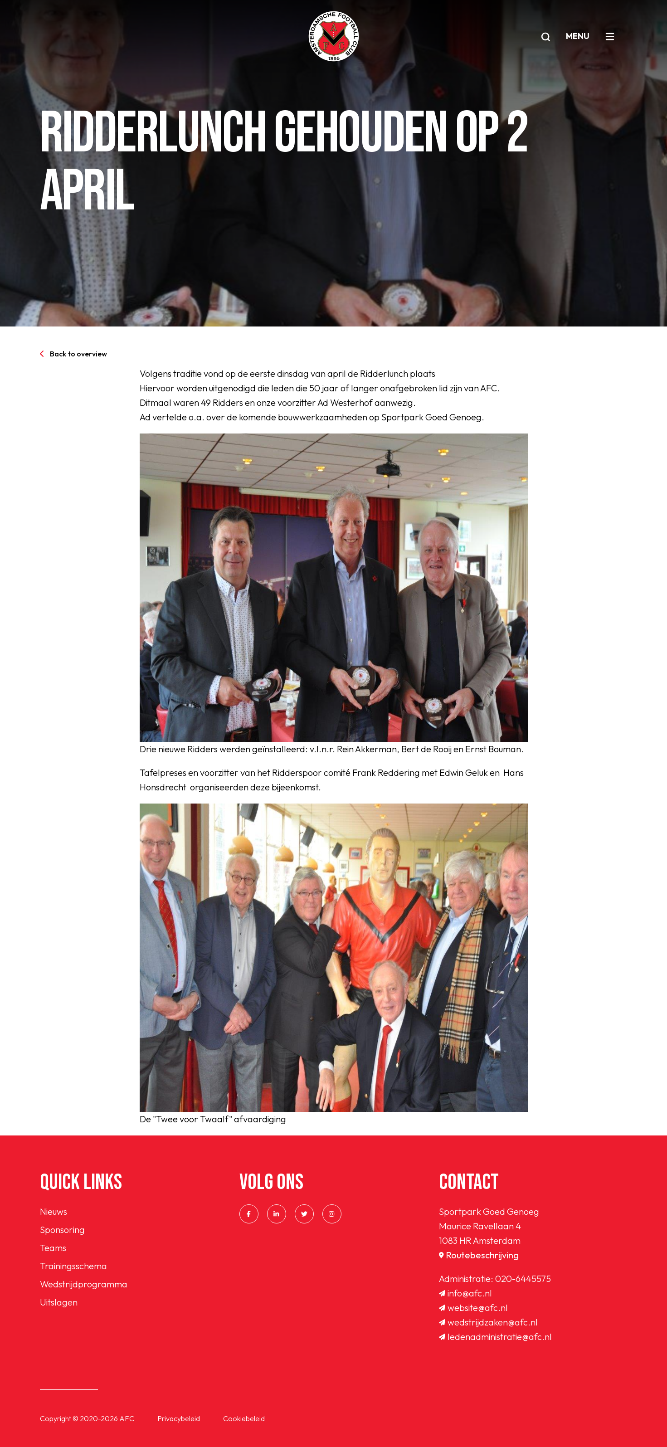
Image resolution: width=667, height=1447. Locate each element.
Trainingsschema (73, 1266)
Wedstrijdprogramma (83, 1284)
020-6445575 (523, 1278)
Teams (53, 1247)
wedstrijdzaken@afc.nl (488, 1322)
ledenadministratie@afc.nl (495, 1336)
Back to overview (73, 353)
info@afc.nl (465, 1293)
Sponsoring (62, 1229)
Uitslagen (59, 1302)
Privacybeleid (178, 1418)
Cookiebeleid (244, 1418)
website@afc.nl (473, 1307)
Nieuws (53, 1211)
